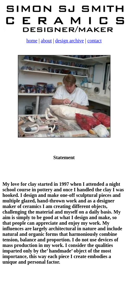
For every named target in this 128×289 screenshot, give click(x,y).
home (32, 40)
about (46, 40)
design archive (69, 40)
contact (94, 40)
